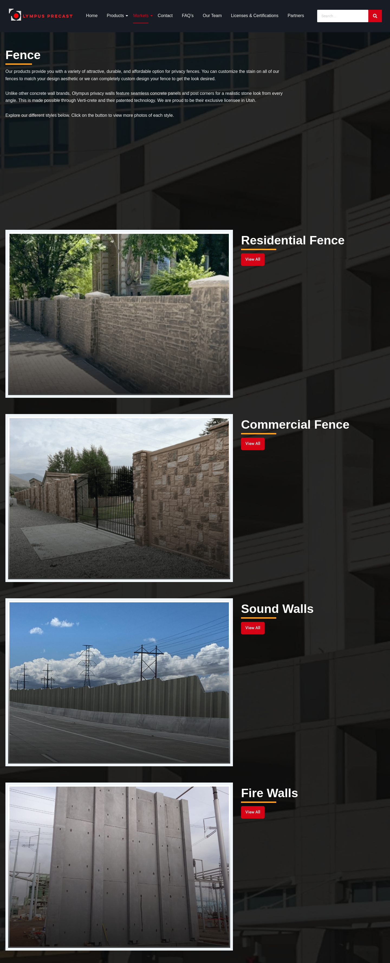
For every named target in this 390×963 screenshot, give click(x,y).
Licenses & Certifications (254, 15)
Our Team (212, 15)
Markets (141, 15)
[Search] (342, 16)
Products (116, 15)
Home (92, 15)
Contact (165, 15)
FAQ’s (187, 15)
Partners (296, 15)
